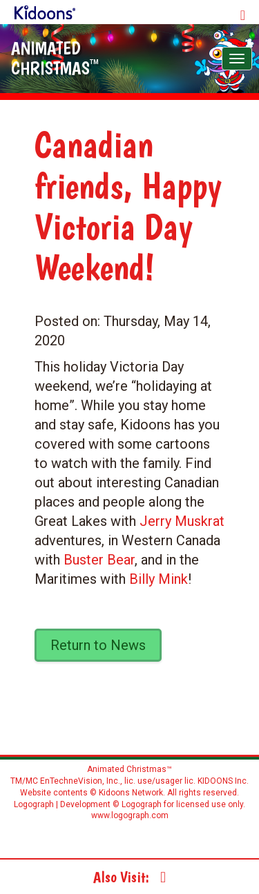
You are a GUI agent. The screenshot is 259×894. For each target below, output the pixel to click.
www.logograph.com (130, 815)
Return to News (98, 645)
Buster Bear (99, 559)
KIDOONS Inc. (223, 781)
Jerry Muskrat (182, 521)
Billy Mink (158, 579)
